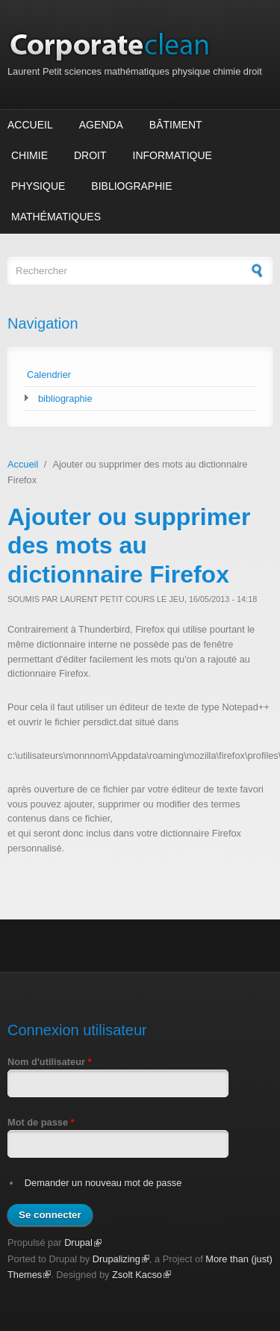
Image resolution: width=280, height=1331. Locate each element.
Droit (90, 155)
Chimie (29, 155)
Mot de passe (41, 1122)
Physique (38, 186)
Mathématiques (56, 217)
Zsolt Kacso (141, 1274)
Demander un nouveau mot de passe (103, 1182)
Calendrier (49, 374)
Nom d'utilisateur (49, 1061)
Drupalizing (121, 1259)
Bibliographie (131, 186)
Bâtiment (175, 125)
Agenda (101, 125)
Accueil (30, 125)
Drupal (83, 1242)
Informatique (172, 155)
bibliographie (65, 398)
